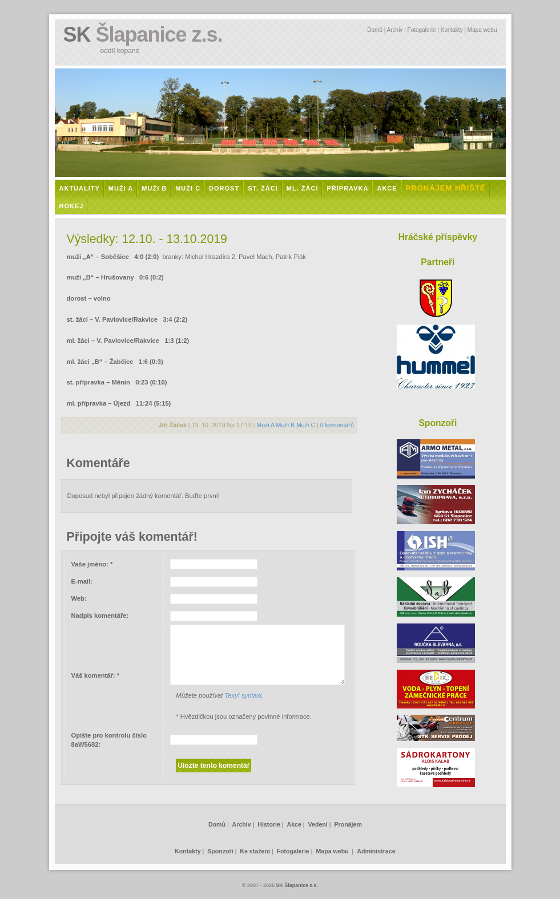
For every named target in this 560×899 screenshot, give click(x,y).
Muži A (120, 188)
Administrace (376, 851)
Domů (374, 30)
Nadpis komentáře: (100, 615)
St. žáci (263, 188)
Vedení (318, 824)
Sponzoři (220, 851)
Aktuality (79, 188)
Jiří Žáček (173, 425)
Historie (268, 824)
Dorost (224, 188)
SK (143, 34)
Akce (387, 188)
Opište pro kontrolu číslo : (109, 740)
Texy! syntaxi (243, 695)
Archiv (395, 30)
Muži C (187, 188)
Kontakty (452, 30)
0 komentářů (337, 425)
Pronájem (347, 824)
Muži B (154, 188)
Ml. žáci (303, 188)
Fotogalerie (422, 30)
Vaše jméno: (92, 564)
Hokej (71, 206)
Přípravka (347, 188)
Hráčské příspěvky (437, 237)
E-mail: (81, 581)
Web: (79, 598)
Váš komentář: (95, 675)
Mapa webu (482, 30)
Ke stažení (255, 851)
